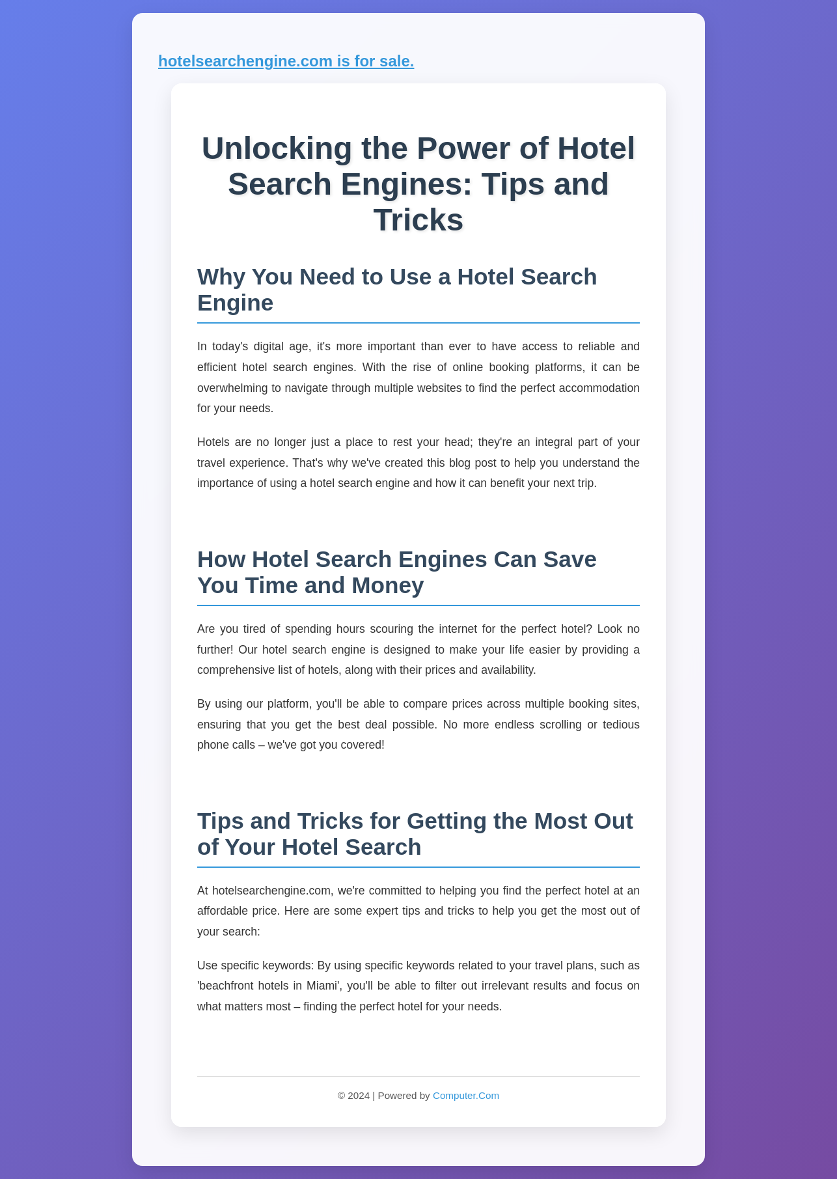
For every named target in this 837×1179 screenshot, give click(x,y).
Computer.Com (466, 1095)
